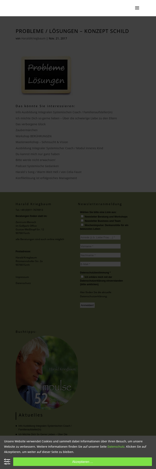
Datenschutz (116, 446)
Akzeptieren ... (82, 461)
